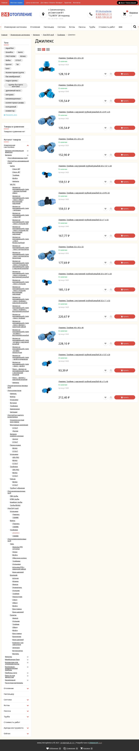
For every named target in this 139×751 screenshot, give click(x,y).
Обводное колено (19, 558)
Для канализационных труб (16, 492)
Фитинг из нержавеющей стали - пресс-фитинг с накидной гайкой (20, 324)
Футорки (13, 403)
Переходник (17, 597)
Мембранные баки (12, 659)
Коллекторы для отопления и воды (12, 663)
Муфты (12, 397)
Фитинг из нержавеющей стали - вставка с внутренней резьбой (20, 332)
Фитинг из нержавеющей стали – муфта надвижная (20, 357)
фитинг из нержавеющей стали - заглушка (20, 208)
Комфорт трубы (16, 502)
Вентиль (15, 654)
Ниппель (15, 181)
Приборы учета (11, 673)
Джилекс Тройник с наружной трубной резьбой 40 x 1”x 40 (83, 381)
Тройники (14, 406)
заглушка (9, 94)
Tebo (12, 544)
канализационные (13, 98)
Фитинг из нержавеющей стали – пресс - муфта (20, 364)
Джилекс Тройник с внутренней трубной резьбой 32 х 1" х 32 (84, 300)
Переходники (15, 445)
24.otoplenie (104, 11)
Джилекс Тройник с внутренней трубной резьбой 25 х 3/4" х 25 (85, 274)
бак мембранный (13, 76)
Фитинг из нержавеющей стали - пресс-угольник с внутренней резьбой (20, 274)
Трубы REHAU (15, 505)
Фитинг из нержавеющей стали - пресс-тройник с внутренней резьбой (20, 308)
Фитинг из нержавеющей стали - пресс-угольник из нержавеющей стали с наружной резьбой (20, 264)
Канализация (10, 680)
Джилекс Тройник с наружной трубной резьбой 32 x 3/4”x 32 (84, 193)
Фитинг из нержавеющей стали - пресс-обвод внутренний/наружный (20, 199)
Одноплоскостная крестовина (17, 421)
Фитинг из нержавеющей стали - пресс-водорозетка (20, 247)
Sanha (12, 166)
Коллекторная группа (15, 72)
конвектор (10, 111)
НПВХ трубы (14, 499)
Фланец (15, 581)
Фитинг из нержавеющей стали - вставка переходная (20, 349)
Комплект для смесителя (17, 643)
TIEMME (15, 517)
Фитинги (8, 155)
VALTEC (12, 184)
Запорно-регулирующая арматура (14, 151)
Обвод (15, 603)
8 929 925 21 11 (104, 14)
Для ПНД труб (13, 508)
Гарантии (67, 2)
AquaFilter (10, 48)
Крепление (16, 636)
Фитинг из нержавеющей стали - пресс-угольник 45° (20, 222)
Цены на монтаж (32, 2)
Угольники (14, 400)
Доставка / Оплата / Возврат (51, 2)
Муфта (15, 178)
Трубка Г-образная (17, 488)
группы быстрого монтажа (15, 85)
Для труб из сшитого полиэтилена (15, 416)
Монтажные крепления (19, 425)
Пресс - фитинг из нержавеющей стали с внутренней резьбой (20, 372)
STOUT (18, 60)
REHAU (23, 56)
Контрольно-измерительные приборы (11, 668)
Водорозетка (17, 651)
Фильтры (8, 656)
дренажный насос (13, 90)
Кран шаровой (18, 572)
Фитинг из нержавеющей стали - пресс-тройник (20, 316)
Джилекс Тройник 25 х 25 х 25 (71, 139)
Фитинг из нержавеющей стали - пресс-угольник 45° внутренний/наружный (20, 230)
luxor (8, 68)
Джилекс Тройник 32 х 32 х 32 (71, 247)
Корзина (133, 12)
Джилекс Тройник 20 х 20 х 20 (71, 58)
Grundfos (9, 52)
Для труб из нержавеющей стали (18, 162)
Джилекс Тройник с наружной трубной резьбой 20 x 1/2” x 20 (84, 354)
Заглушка (16, 648)
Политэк (13, 615)
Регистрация (131, 2)
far (17, 64)
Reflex (8, 60)
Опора (14, 552)
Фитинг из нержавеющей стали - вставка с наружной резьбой (20, 341)
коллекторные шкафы (15, 102)
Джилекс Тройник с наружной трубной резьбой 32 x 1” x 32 (84, 220)
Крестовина (17, 609)
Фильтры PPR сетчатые (17, 548)
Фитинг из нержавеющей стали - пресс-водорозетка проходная (20, 255)
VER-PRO (15, 457)
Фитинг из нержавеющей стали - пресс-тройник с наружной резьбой (20, 300)
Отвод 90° (16, 169)
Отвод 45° (16, 172)
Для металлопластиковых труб (17, 386)
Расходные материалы (14, 683)
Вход (123, 2)
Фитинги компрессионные (17, 435)
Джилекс (16, 514)
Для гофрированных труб (17, 158)
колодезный (11, 107)
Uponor (9, 64)
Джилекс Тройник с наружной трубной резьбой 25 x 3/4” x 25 (84, 112)
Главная (4, 2)
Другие (15, 431)
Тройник (15, 175)
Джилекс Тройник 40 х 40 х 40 (71, 327)
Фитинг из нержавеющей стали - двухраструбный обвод (20, 190)
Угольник (16, 590)
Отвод (14, 600)
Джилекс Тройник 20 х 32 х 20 (71, 85)
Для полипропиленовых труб (16, 540)
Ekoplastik (13, 575)
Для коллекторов (14, 390)
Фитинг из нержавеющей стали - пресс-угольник (20, 282)
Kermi (20, 52)
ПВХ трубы (14, 496)
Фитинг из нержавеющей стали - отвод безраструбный (20, 240)
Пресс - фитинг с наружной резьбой (19, 378)
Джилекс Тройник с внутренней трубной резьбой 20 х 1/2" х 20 (85, 166)
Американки (15, 409)
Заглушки (13, 412)
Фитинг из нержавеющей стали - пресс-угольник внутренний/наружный (20, 290)
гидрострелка (11, 80)
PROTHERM (10, 56)
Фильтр (15, 584)
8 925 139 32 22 (104, 17)
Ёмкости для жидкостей (10, 676)
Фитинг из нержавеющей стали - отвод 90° (20, 215)
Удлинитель (17, 587)
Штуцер (15, 578)
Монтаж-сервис (16, 2)
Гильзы (12, 479)
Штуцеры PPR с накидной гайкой (19, 568)
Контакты (76, 2)
